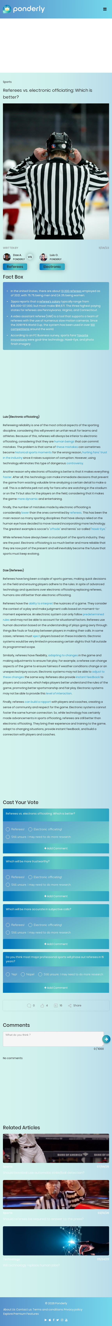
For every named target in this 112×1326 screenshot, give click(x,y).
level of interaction (59, 693)
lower (25, 513)
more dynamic (27, 499)
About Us (9, 1309)
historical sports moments (33, 452)
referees (76, 513)
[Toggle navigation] (105, 9)
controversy (75, 463)
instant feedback (88, 677)
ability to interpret (41, 603)
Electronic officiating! (48, 829)
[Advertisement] (56, 45)
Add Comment (56, 848)
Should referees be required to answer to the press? (43, 1219)
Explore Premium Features (21, 1314)
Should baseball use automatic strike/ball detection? (43, 1172)
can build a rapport (38, 702)
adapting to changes (63, 655)
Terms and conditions (48, 1309)
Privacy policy (73, 1309)
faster (7, 477)
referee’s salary (49, 301)
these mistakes (67, 447)
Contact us (24, 1309)
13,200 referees (71, 291)
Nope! (30, 974)
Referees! (17, 829)
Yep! (14, 974)
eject (36, 636)
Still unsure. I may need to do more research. (41, 837)
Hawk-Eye (98, 529)
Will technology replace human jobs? (31, 1265)
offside (55, 529)
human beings (64, 441)
